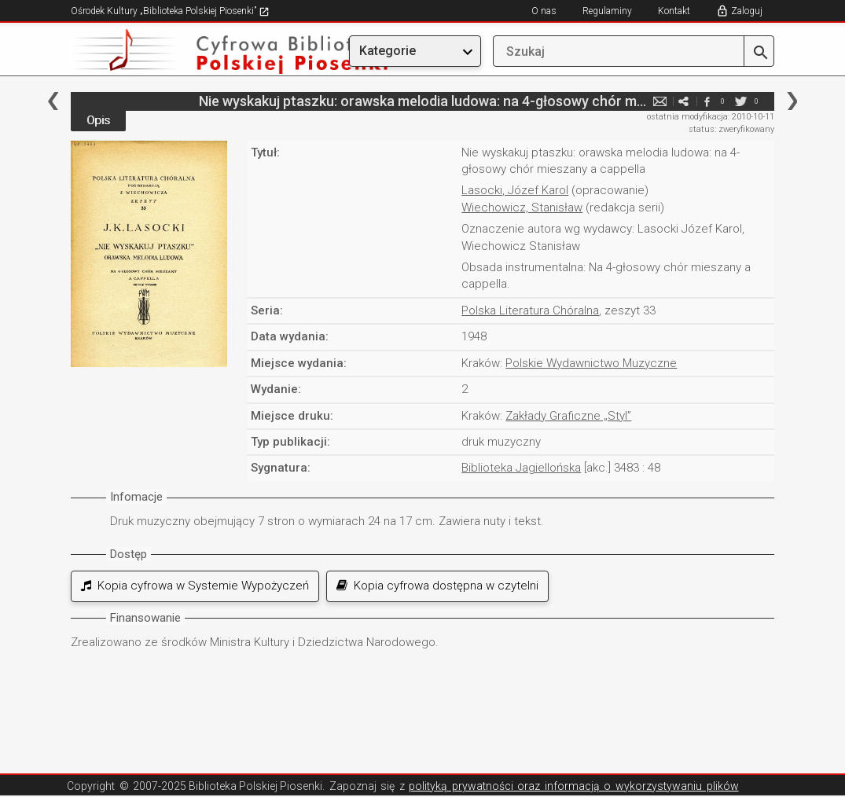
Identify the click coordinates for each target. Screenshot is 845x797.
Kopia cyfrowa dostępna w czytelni (437, 585)
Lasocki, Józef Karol (514, 190)
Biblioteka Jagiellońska (521, 468)
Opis (98, 120)
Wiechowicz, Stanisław (521, 207)
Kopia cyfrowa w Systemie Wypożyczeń (195, 585)
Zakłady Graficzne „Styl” (568, 416)
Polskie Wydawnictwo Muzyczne (591, 363)
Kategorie (387, 50)
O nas (544, 11)
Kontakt (674, 11)
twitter (740, 101)
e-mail (659, 101)
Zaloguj (746, 11)
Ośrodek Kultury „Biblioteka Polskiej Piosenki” (170, 11)
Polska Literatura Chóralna (530, 310)
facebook (707, 101)
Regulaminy (607, 11)
